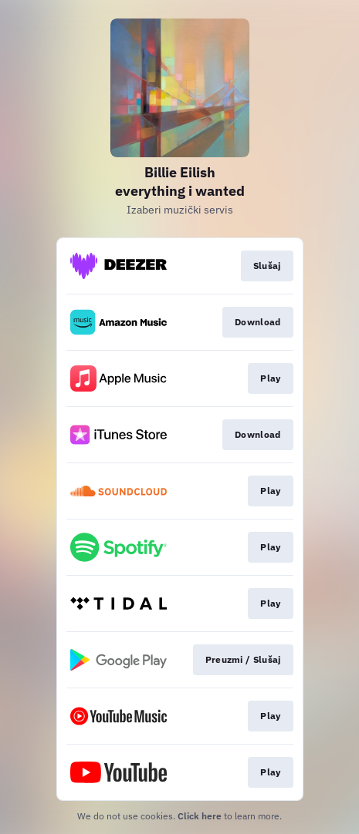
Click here (200, 816)
